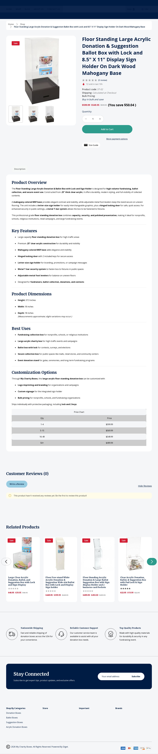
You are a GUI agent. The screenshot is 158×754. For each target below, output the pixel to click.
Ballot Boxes (12, 717)
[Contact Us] (55, 15)
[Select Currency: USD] (146, 15)
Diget (65, 746)
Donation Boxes (13, 713)
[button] (16, 114)
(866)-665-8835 (43, 8)
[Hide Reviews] (145, 486)
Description (19, 169)
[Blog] (29, 15)
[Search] (28, 6)
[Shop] (20, 15)
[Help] (131, 15)
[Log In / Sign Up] (138, 6)
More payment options (117, 139)
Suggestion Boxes (14, 722)
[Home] (11, 15)
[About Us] (40, 15)
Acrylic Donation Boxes (16, 727)
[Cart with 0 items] (147, 6)
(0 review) (102, 80)
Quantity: (87, 111)
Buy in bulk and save (92, 99)
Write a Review (17, 484)
